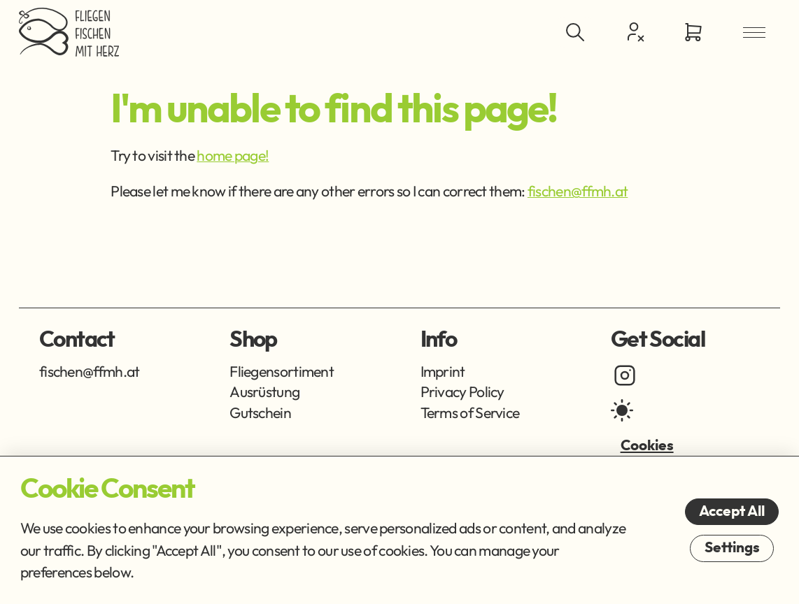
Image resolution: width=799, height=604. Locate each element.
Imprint (442, 371)
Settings (732, 547)
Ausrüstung (264, 391)
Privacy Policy (462, 391)
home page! (233, 155)
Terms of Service (470, 412)
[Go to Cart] (693, 32)
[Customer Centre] (633, 31)
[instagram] (625, 375)
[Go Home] (69, 32)
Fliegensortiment (281, 371)
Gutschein (260, 412)
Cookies (647, 445)
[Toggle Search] (574, 32)
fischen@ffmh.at (578, 191)
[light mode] (622, 410)
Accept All (732, 511)
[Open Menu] (753, 32)
